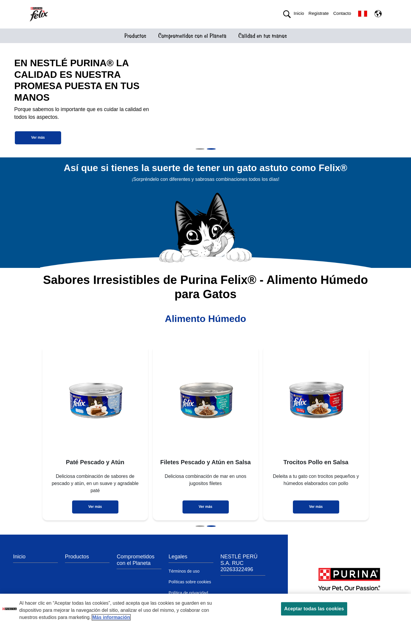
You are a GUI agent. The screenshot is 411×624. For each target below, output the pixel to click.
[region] (205, 609)
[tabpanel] (205, 100)
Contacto (342, 13)
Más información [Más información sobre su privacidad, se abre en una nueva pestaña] (111, 617)
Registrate (319, 13)
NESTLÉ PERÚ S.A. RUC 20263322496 (239, 563)
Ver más (38, 137)
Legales (178, 557)
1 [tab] (200, 149)
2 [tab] (211, 149)
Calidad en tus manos (262, 35)
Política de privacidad (188, 592)
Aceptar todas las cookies (314, 608)
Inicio (299, 13)
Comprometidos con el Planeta (192, 35)
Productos (135, 35)
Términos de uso (184, 571)
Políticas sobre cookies (190, 581)
